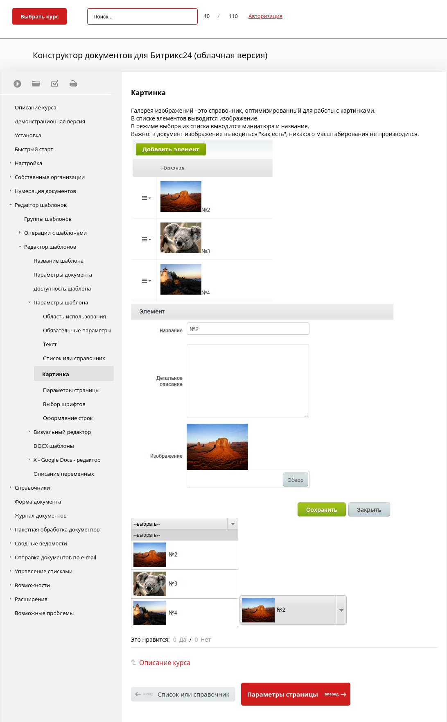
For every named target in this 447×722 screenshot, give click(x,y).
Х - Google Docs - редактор (67, 459)
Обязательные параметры (77, 330)
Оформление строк (68, 418)
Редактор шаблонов (41, 205)
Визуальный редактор (62, 432)
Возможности (32, 585)
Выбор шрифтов (64, 404)
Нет (206, 639)
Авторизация (265, 16)
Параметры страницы (71, 390)
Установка (28, 135)
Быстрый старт (34, 149)
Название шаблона (59, 260)
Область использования (74, 316)
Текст (50, 344)
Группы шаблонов (48, 219)
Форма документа (38, 501)
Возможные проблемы (44, 613)
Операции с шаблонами (55, 232)
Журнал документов (41, 515)
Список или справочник (74, 358)
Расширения (31, 599)
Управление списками (43, 571)
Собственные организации (50, 177)
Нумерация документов (45, 191)
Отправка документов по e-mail (55, 557)
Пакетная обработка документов (57, 529)
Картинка (55, 374)
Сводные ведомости (41, 543)
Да (182, 639)
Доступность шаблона (62, 288)
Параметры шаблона (61, 302)
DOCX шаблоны (54, 446)
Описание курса (35, 107)
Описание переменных (64, 473)
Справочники (32, 487)
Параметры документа (63, 274)
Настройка (28, 163)
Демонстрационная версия (50, 121)
